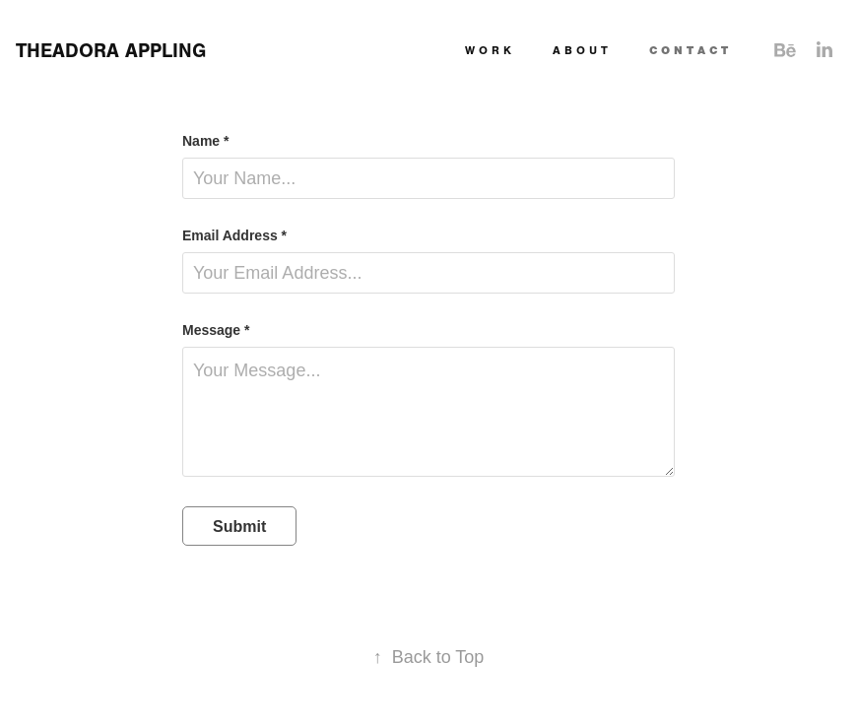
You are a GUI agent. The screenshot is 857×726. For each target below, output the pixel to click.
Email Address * (234, 235)
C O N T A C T (688, 50)
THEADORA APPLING (111, 50)
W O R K (488, 50)
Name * (205, 141)
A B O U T (580, 50)
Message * (215, 330)
